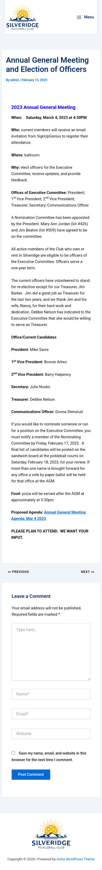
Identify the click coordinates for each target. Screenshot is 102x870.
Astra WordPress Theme (76, 859)
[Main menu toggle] (85, 17)
